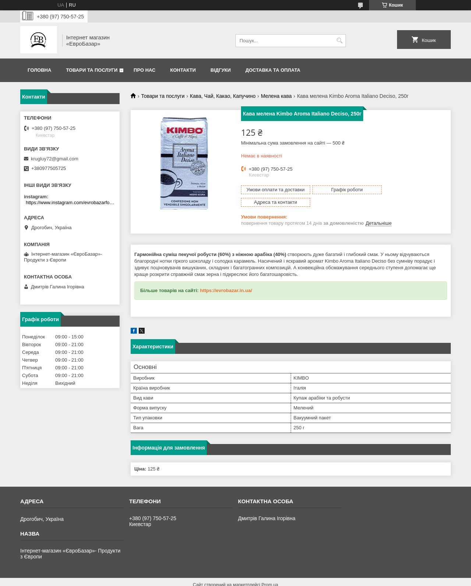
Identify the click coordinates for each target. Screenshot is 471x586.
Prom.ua (270, 572)
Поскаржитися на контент (261, 579)
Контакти (183, 70)
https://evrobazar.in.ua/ (226, 278)
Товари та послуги (91, 70)
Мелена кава (276, 96)
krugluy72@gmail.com (54, 158)
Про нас (144, 70)
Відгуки (220, 70)
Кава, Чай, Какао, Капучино (222, 96)
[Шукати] (339, 40)
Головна (39, 70)
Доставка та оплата (272, 70)
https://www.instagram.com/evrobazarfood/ (71, 202)
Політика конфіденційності (318, 579)
